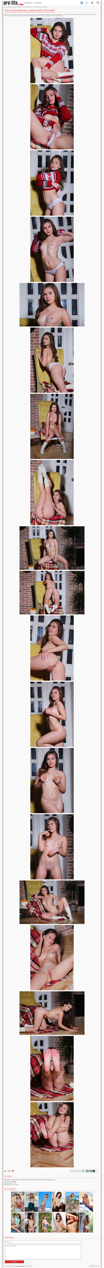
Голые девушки (15, 1179)
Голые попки (41, 1179)
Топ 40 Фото (37, 3)
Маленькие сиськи (50, 1179)
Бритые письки (33, 1179)
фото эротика (20, 1266)
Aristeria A (13, 1181)
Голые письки (24, 1179)
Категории (28, 3)
